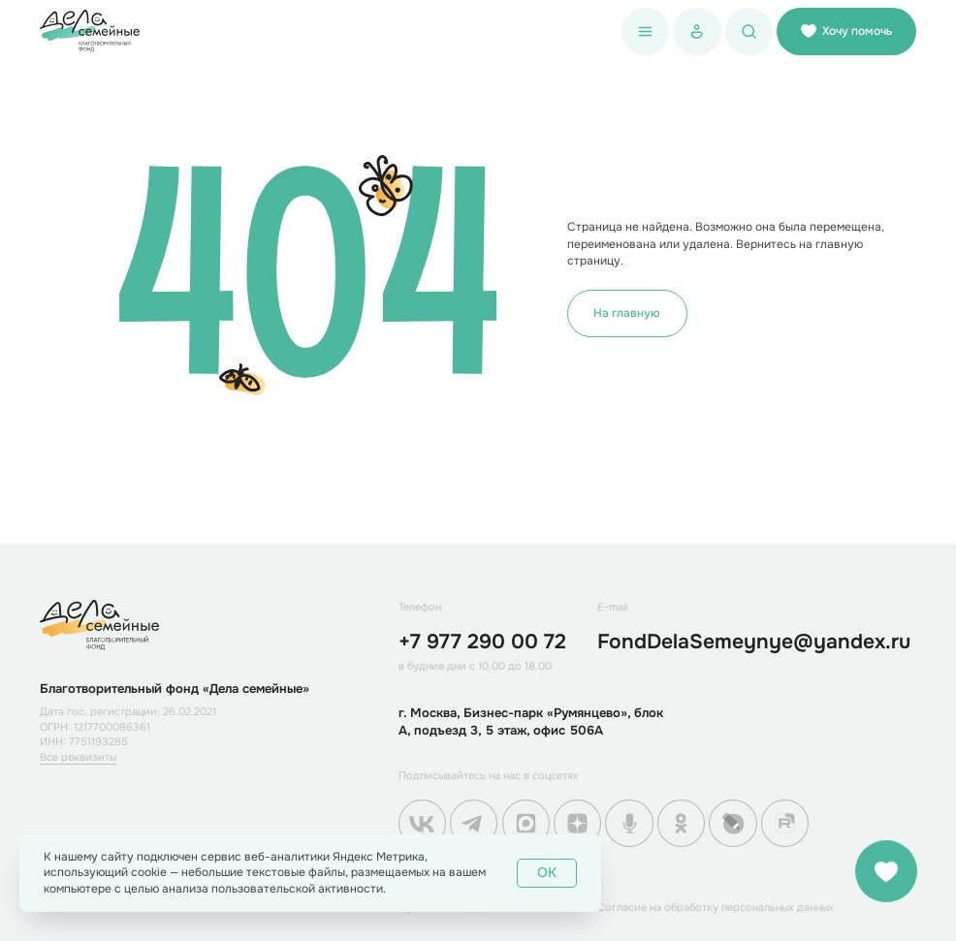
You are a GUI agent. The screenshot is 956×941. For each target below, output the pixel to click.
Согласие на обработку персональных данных (715, 907)
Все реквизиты (78, 757)
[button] (645, 31)
